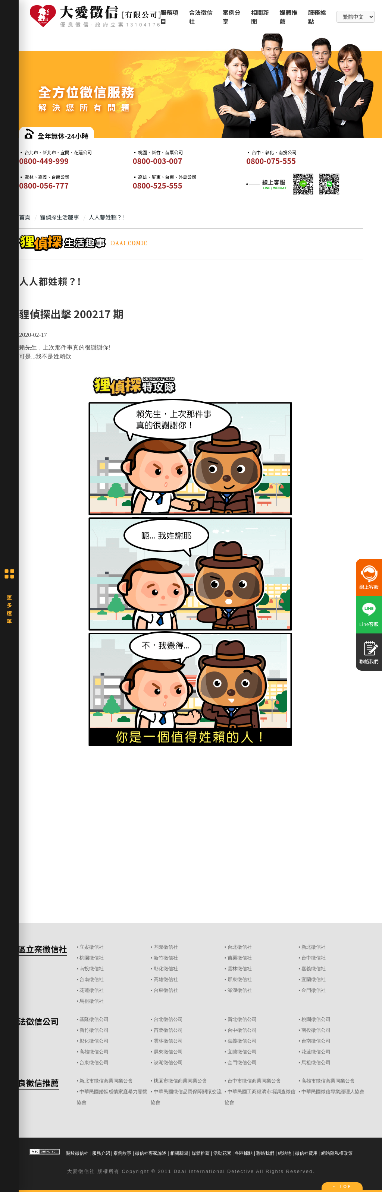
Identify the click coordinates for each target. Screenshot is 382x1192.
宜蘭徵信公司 (242, 1052)
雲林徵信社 (240, 968)
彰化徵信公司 (94, 1041)
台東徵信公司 (94, 1062)
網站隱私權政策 (337, 1153)
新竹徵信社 (166, 958)
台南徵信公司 (316, 1041)
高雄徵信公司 (94, 1052)
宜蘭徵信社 (313, 979)
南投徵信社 (91, 968)
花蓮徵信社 (91, 990)
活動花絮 (222, 1153)
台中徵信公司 (242, 1030)
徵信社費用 (306, 1153)
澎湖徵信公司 (168, 1062)
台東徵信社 (166, 990)
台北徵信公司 (168, 1019)
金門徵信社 (313, 990)
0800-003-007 (157, 160)
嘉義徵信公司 (242, 1041)
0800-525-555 (157, 185)
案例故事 (122, 1153)
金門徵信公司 (242, 1062)
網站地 (284, 1153)
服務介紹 (101, 1153)
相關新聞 (179, 1153)
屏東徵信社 (240, 979)
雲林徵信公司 (168, 1041)
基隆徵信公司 (94, 1019)
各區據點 (244, 1153)
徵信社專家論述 (150, 1153)
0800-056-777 (44, 185)
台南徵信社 (91, 979)
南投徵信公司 (316, 1030)
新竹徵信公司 (94, 1030)
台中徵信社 (313, 958)
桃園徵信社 (91, 958)
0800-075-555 (271, 160)
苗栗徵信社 (240, 958)
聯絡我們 (265, 1153)
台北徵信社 (240, 947)
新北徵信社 (313, 947)
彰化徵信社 (166, 968)
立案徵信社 (91, 947)
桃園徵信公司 (316, 1019)
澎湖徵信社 (240, 990)
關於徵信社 (77, 1153)
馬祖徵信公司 (316, 1062)
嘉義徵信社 (313, 968)
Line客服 (369, 623)
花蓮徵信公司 (316, 1052)
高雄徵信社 (166, 979)
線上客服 (369, 586)
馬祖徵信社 (91, 1001)
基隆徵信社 (166, 947)
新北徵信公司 (242, 1019)
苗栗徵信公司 (168, 1030)
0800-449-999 (44, 160)
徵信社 (86, 1171)
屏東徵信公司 (168, 1052)
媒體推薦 (201, 1153)
